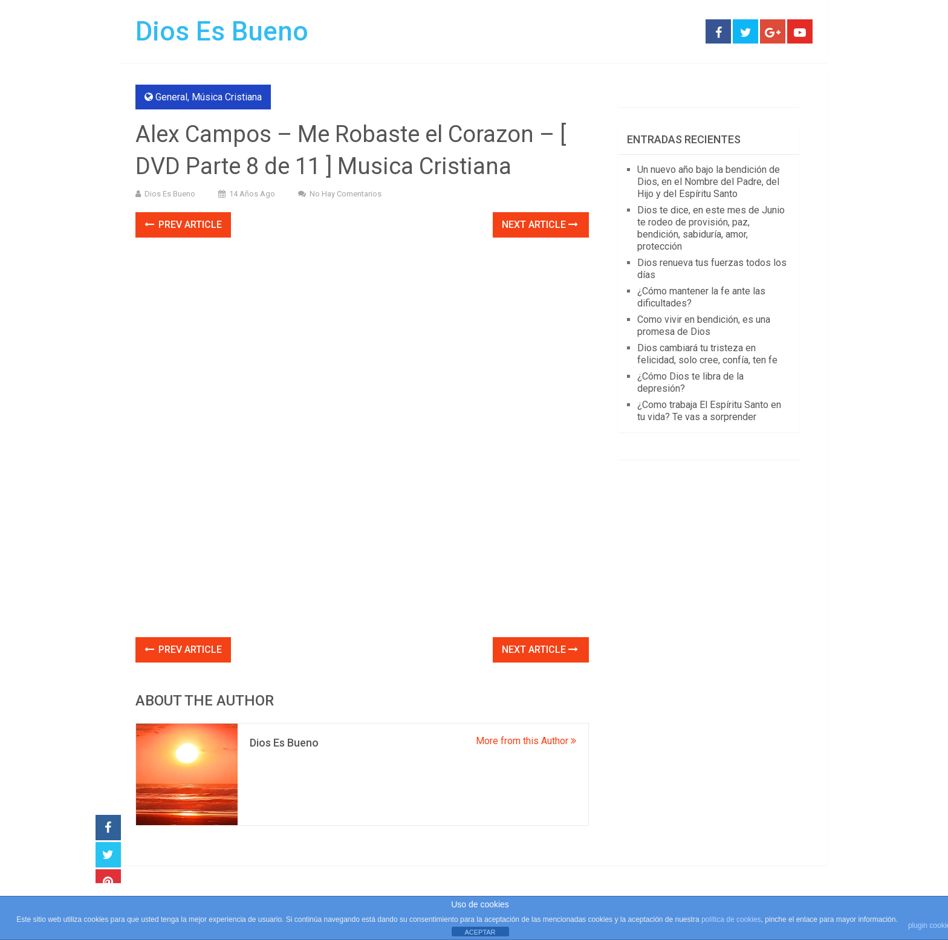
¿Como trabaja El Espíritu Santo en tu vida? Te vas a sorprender (709, 411)
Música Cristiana (227, 97)
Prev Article (183, 224)
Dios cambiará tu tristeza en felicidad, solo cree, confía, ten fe (707, 354)
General (171, 97)
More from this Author (526, 741)
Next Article (540, 224)
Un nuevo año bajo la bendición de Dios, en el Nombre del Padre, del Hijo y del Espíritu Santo (708, 181)
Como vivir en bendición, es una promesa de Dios (703, 325)
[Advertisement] (362, 547)
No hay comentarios (345, 193)
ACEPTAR (479, 932)
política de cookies (731, 919)
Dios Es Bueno (221, 31)
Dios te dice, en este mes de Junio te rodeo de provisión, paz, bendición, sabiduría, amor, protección (711, 228)
